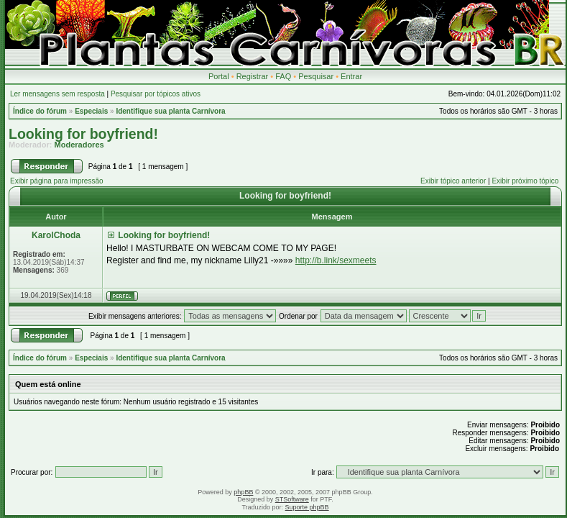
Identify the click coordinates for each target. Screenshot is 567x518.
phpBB (243, 492)
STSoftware (292, 499)
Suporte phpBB (307, 507)
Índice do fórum (40, 111)
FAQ (283, 76)
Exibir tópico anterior (453, 181)
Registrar (252, 76)
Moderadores (79, 144)
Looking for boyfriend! (83, 134)
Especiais (91, 111)
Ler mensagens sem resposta (57, 94)
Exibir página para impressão (56, 181)
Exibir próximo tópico (525, 181)
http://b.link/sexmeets (336, 260)
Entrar (351, 76)
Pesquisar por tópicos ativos (155, 94)
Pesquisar (315, 76)
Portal (218, 76)
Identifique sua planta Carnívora (170, 111)
